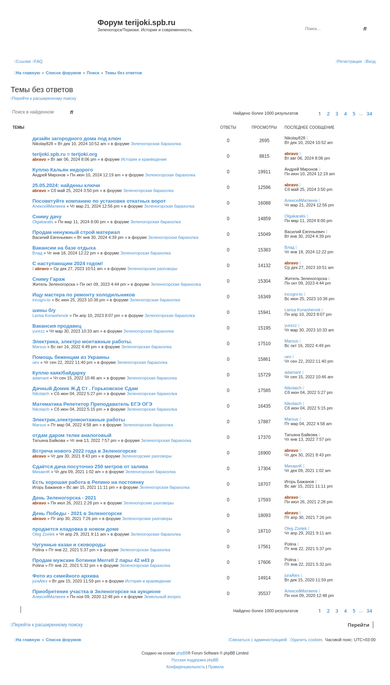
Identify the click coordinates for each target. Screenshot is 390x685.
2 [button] (328, 113)
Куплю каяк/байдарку (59, 373)
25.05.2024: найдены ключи (66, 185)
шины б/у (44, 310)
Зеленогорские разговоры (152, 268)
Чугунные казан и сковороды (68, 544)
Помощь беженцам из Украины (70, 357)
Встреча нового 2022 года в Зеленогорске (84, 451)
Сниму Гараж (48, 279)
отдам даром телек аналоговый (72, 435)
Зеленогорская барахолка (156, 143)
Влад (37, 253)
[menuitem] (38, 61)
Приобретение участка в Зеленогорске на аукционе (96, 591)
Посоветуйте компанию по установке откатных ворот (99, 201)
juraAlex (40, 581)
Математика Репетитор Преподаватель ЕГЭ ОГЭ (92, 404)
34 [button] (369, 113)
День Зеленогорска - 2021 (64, 498)
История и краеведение (144, 159)
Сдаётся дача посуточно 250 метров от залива (90, 466)
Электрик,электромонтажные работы (78, 420)
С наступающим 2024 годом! (67, 263)
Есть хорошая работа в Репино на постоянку (88, 482)
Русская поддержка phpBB (194, 660)
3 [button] (337, 113)
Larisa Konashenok (50, 315)
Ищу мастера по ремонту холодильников (83, 295)
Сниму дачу (47, 216)
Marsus (39, 346)
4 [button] (345, 113)
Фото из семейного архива (65, 576)
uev (35, 362)
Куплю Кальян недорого (62, 170)
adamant (40, 378)
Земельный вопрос (162, 596)
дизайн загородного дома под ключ (76, 138)
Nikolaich (41, 393)
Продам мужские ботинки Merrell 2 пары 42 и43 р (93, 560)
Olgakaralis (42, 221)
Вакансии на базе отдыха (64, 248)
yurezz (38, 331)
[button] (307, 113)
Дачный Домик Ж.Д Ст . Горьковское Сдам (85, 388)
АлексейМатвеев (49, 206)
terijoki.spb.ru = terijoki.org (64, 154)
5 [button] (354, 113)
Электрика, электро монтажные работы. (82, 341)
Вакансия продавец (57, 326)
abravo (39, 159)
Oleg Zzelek (43, 534)
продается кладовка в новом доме (75, 529)
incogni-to (41, 300)
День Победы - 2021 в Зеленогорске (77, 513)
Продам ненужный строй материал (76, 232)
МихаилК (41, 471)
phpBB (182, 653)
